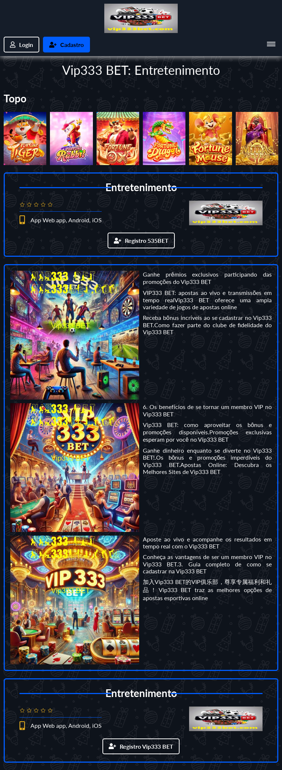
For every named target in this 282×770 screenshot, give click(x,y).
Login (21, 44)
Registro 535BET (141, 240)
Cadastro (66, 44)
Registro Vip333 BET (141, 746)
